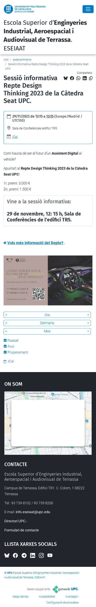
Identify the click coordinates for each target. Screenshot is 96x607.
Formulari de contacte (21, 530)
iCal (15, 137)
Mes (47, 331)
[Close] (88, 9)
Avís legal (71, 596)
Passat (13, 340)
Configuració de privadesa (62, 602)
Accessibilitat (47, 596)
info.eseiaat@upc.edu (33, 512)
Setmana (47, 323)
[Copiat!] (90, 78)
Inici (6, 59)
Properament (18, 352)
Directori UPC (14, 521)
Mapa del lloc (20, 596)
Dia (47, 315)
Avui (11, 346)
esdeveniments (22, 59)
